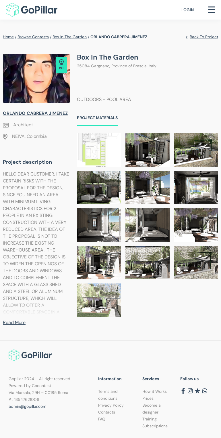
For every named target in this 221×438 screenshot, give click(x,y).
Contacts (106, 412)
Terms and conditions (108, 395)
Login (187, 9)
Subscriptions (155, 426)
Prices (148, 398)
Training (149, 419)
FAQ (101, 419)
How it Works (154, 391)
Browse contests (33, 36)
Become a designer (151, 409)
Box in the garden (70, 36)
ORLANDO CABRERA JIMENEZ (35, 113)
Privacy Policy (111, 405)
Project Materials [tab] (97, 117)
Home (8, 36)
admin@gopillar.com (27, 406)
